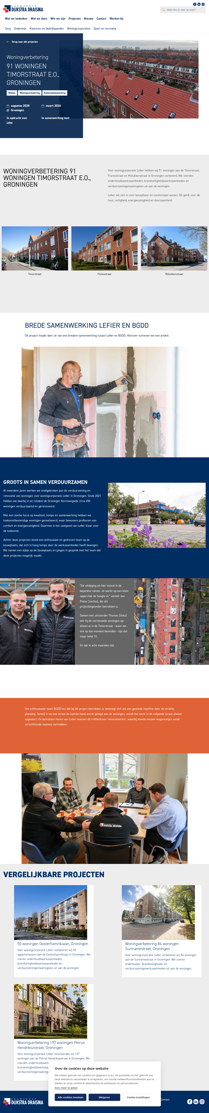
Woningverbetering (30, 93)
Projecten (75, 19)
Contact (101, 19)
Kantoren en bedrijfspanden (47, 29)
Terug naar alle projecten (22, 41)
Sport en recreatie (105, 29)
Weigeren (104, 1097)
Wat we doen (39, 19)
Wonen (11, 93)
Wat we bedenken (16, 19)
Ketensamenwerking (55, 93)
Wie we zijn (57, 19)
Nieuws (88, 19)
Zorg (8, 29)
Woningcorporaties (78, 29)
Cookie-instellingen (138, 1097)
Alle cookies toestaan (70, 1097)
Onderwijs (20, 29)
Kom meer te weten (66, 1087)
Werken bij (116, 19)
